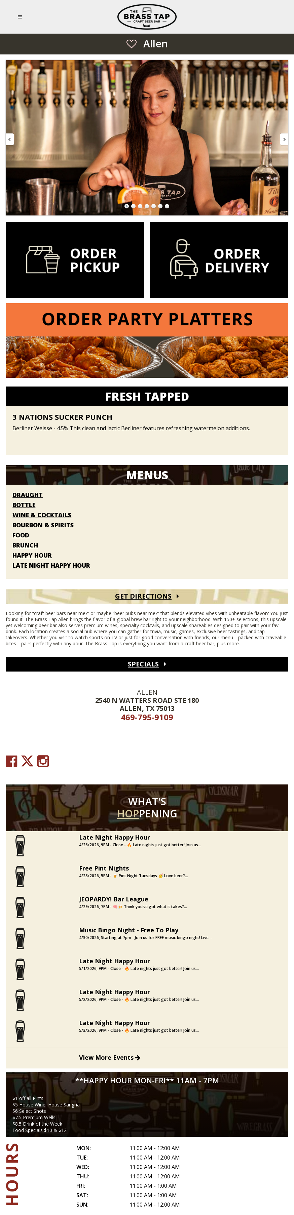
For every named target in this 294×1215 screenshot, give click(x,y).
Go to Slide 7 (167, 206)
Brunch (25, 545)
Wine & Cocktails (41, 515)
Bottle (23, 505)
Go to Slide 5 (153, 206)
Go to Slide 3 (140, 206)
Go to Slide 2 (133, 206)
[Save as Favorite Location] (131, 44)
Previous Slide (10, 139)
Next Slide (284, 139)
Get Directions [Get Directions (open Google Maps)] (143, 596)
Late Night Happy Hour (51, 565)
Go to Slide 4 (147, 206)
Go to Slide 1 (126, 206)
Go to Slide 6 (160, 206)
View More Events (109, 1057)
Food (20, 535)
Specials (143, 664)
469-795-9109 (147, 717)
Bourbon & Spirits (43, 525)
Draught (27, 495)
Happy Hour (32, 555)
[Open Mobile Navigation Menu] (21, 17)
